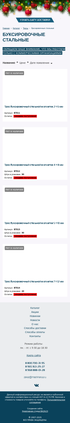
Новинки (35, 316)
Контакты (35, 336)
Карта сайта (34, 355)
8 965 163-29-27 (35, 366)
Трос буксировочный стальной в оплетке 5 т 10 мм (34, 223)
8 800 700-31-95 (35, 363)
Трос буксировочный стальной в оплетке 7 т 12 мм (34, 281)
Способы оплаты (35, 332)
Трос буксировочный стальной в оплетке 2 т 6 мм (33, 106)
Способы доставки (35, 328)
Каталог (35, 308)
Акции (35, 312)
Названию (9, 62)
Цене (22, 62)
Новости (35, 320)
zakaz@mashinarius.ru (35, 377)
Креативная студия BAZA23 (35, 411)
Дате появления (39, 62)
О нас (35, 324)
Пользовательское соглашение (47, 401)
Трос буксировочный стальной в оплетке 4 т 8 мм (33, 164)
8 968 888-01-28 (35, 370)
